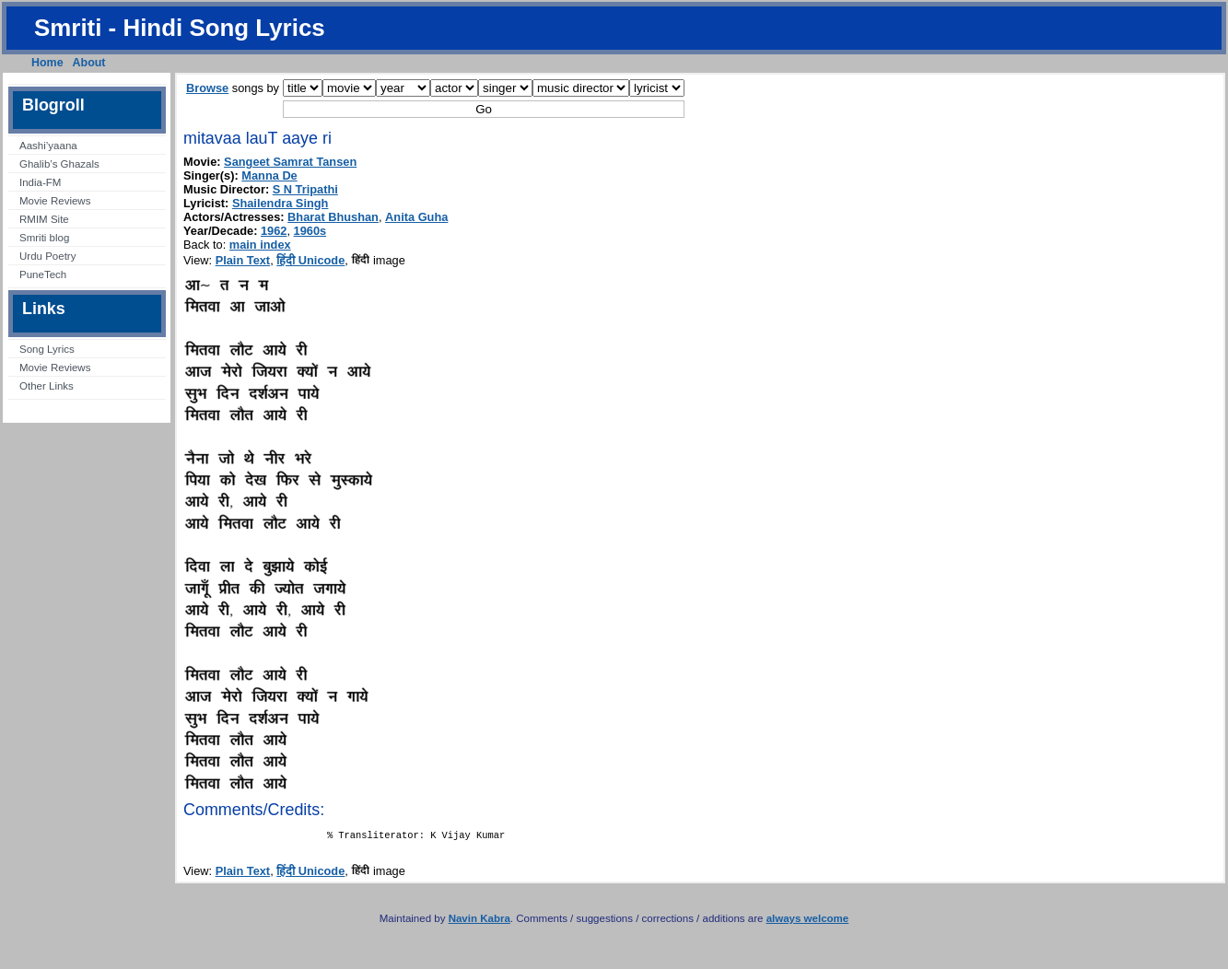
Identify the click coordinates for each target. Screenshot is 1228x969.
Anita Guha (416, 217)
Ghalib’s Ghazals (59, 163)
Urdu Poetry (47, 256)
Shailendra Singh (280, 203)
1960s (310, 231)
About (89, 62)
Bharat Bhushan (333, 217)
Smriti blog (44, 237)
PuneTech (42, 274)
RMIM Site (44, 219)
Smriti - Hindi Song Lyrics (179, 28)
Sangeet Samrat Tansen (290, 162)
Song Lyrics (47, 349)
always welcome (807, 922)
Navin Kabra (479, 922)
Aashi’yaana (48, 145)
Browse (207, 88)
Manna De (269, 175)
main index (260, 244)
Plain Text (243, 260)
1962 (274, 231)
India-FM (40, 182)
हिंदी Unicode (310, 260)
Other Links (46, 385)
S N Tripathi (305, 189)
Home (47, 62)
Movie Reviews (54, 200)
